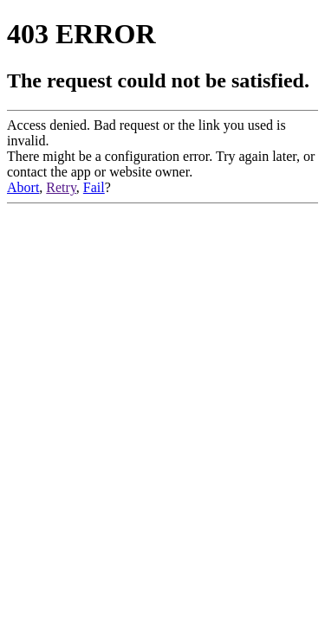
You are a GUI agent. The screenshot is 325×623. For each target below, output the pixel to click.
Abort (23, 187)
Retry (61, 187)
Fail (94, 187)
